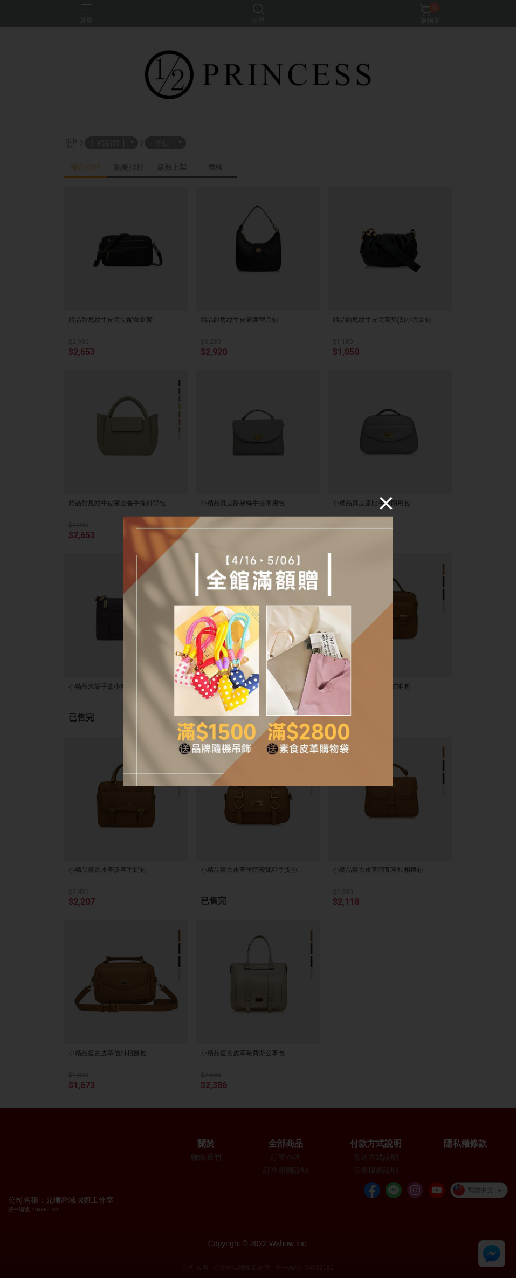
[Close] (386, 503)
